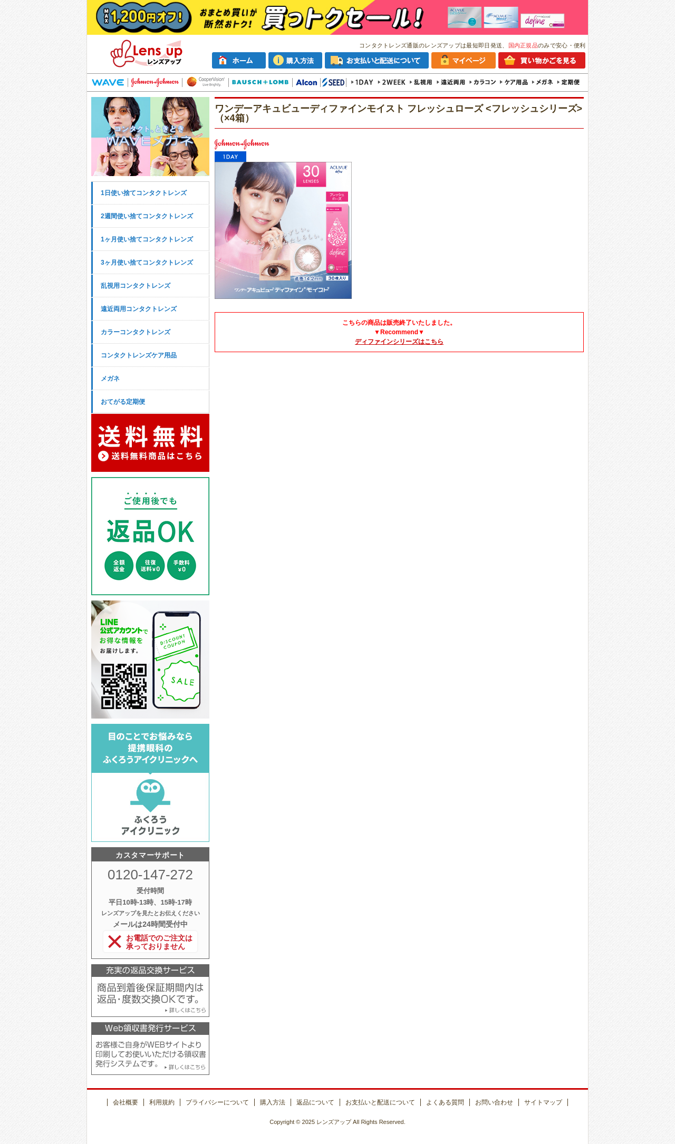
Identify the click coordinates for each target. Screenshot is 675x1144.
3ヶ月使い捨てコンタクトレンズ (147, 262)
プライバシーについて (217, 1102)
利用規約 (162, 1102)
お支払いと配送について (380, 1102)
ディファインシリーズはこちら (399, 341)
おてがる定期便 (123, 401)
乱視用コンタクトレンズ (135, 285)
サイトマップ (543, 1102)
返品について (315, 1102)
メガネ (110, 378)
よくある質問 (445, 1102)
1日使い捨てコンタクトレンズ (144, 193)
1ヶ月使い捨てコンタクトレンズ (147, 239)
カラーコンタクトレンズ (135, 332)
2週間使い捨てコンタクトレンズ (147, 216)
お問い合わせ (494, 1102)
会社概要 (125, 1102)
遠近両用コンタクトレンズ (139, 309)
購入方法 (272, 1102)
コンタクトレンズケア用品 (139, 355)
